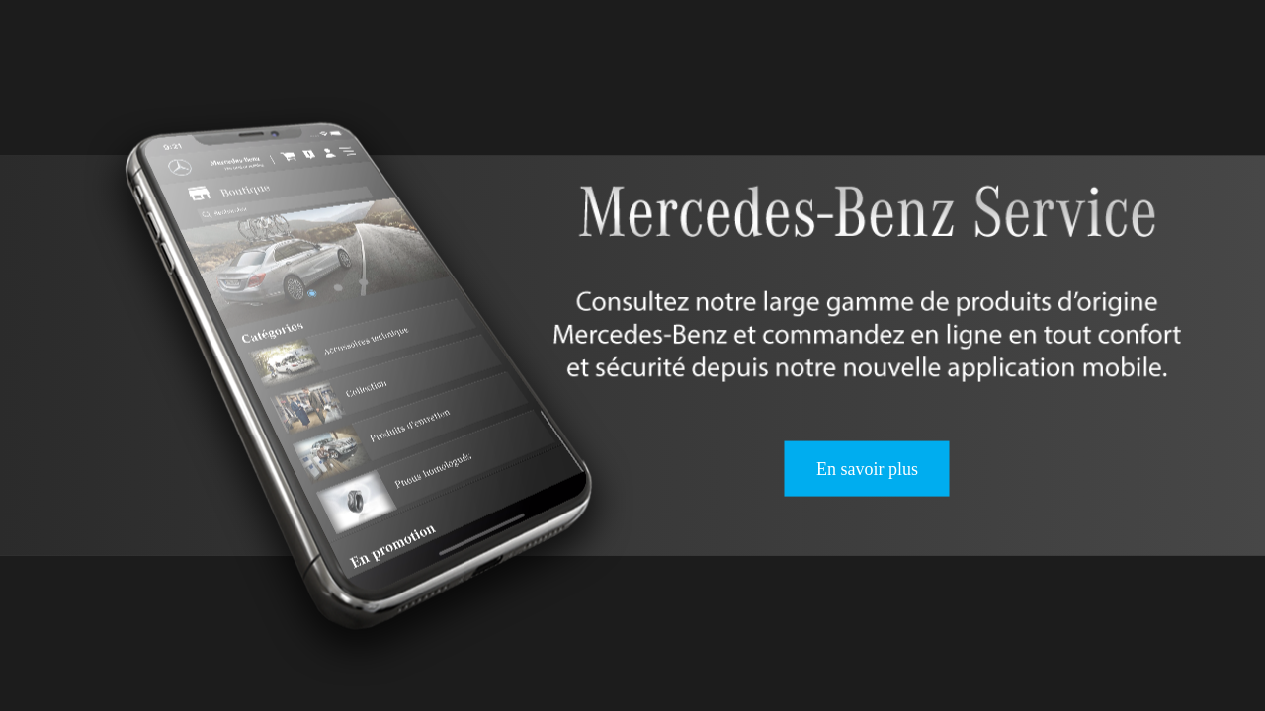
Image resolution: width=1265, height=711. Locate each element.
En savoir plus (867, 468)
